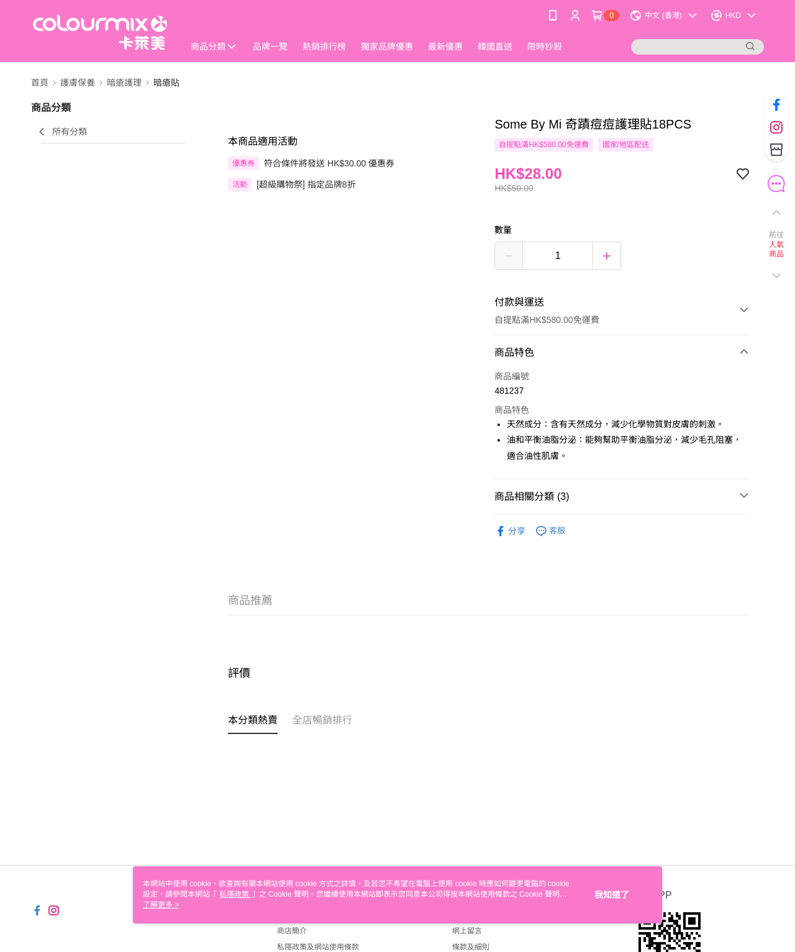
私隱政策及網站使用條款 (318, 947)
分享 (509, 531)
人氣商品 (776, 249)
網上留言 (467, 931)
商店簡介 (292, 931)
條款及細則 (470, 947)
